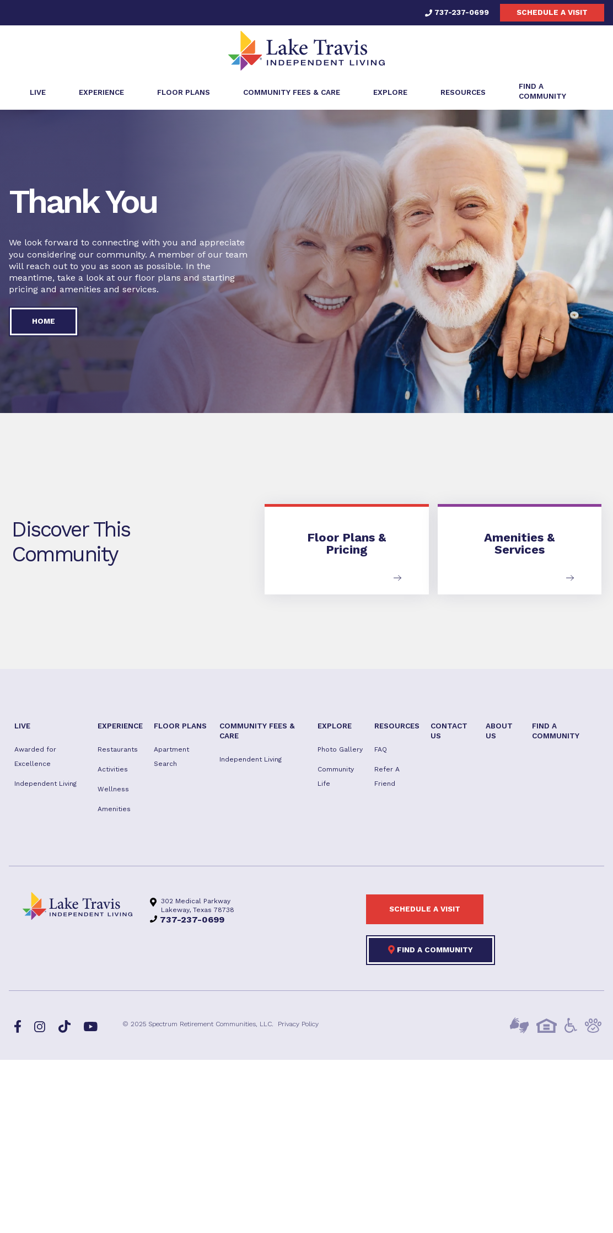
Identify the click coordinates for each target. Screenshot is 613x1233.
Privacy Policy (298, 1024)
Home (43, 321)
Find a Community (430, 949)
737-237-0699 (457, 12)
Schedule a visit (552, 12)
